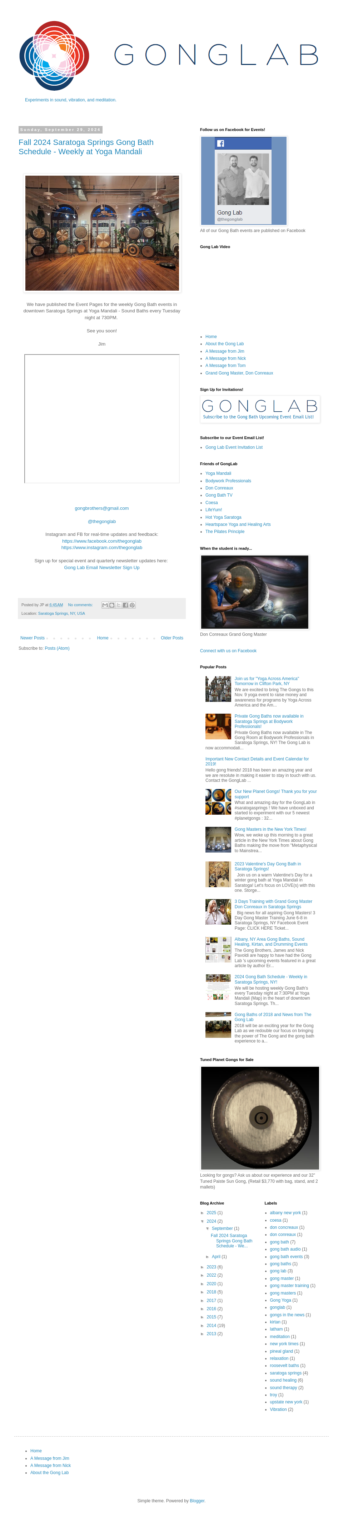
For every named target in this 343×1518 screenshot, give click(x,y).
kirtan (275, 1322)
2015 (212, 1317)
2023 (212, 1267)
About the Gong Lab (224, 343)
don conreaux (283, 1234)
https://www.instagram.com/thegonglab (102, 547)
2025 (212, 1212)
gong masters (283, 1293)
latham (276, 1329)
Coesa (211, 502)
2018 (212, 1292)
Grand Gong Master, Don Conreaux (239, 373)
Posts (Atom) (57, 648)
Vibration (278, 1409)
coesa (276, 1220)
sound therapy (283, 1387)
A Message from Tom (225, 365)
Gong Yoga (280, 1300)
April (217, 1256)
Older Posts (172, 637)
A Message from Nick (225, 358)
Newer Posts (32, 637)
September (223, 1228)
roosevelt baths (284, 1365)
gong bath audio (285, 1249)
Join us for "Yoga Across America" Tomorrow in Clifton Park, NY (267, 681)
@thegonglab (102, 521)
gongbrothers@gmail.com (102, 508)
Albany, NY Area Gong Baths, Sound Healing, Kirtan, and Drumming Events (271, 942)
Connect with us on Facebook (228, 650)
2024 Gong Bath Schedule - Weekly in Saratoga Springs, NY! (271, 979)
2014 (212, 1325)
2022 (212, 1275)
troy (273, 1394)
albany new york (285, 1212)
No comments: (81, 605)
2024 (212, 1221)
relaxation (279, 1358)
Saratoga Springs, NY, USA (61, 613)
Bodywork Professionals (228, 480)
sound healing (283, 1380)
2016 (212, 1308)
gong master (282, 1278)
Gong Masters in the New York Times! (271, 829)
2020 (212, 1283)
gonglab (277, 1307)
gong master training (289, 1285)
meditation (280, 1336)
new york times (284, 1343)
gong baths (280, 1263)
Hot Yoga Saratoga (223, 517)
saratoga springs (286, 1373)
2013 (212, 1333)
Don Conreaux (219, 488)
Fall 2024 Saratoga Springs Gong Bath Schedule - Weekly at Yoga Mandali (86, 147)
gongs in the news (287, 1314)
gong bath (279, 1242)
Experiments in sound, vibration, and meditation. (70, 99)
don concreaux (284, 1227)
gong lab (278, 1270)
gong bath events (286, 1256)
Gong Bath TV (219, 495)
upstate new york (286, 1401)
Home (103, 637)
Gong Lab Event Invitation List (234, 447)
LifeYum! (213, 509)
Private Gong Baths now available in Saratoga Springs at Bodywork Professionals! (269, 721)
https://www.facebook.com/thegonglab (101, 541)
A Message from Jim (224, 351)
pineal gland (281, 1351)
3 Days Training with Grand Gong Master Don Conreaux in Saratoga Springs (273, 904)
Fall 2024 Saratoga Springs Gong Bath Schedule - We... (231, 1240)
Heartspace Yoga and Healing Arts (238, 524)
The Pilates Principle (224, 531)
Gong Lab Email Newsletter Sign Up (101, 567)
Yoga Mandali (218, 473)
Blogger (197, 1500)
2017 (212, 1300)
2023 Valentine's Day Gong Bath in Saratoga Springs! (268, 866)
